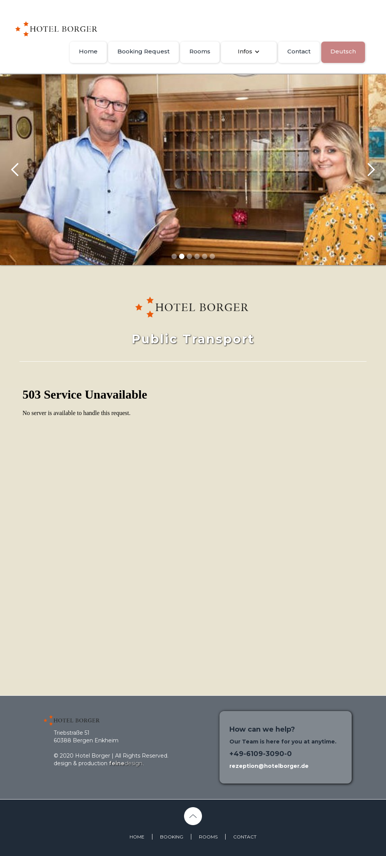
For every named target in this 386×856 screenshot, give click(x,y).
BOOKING (171, 837)
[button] (248, 51)
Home (88, 51)
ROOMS (208, 837)
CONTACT (244, 837)
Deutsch (343, 51)
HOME (137, 837)
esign (126, 763)
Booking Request (143, 51)
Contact (299, 51)
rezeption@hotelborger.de (269, 766)
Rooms (199, 51)
